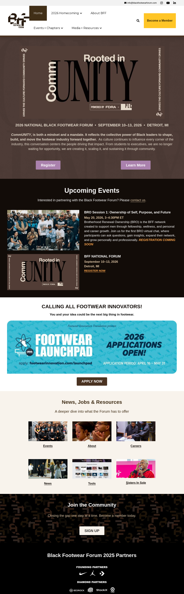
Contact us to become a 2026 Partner (92, 555)
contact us (137, 201)
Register (48, 165)
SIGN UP (91, 456)
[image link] (18, 20)
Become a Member (160, 20)
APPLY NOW (91, 352)
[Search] (138, 20)
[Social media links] (161, 2)
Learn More (135, 165)
